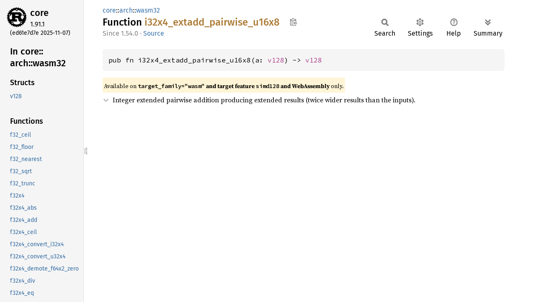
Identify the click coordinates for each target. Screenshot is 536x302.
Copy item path (293, 22)
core (39, 12)
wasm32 (148, 10)
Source (153, 33)
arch (126, 10)
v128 (276, 60)
